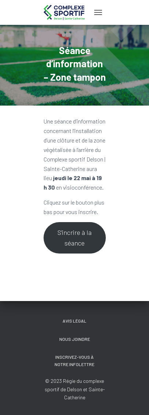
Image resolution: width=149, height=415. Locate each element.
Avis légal (74, 320)
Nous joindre (74, 339)
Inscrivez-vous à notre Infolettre (74, 360)
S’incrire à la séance (74, 237)
